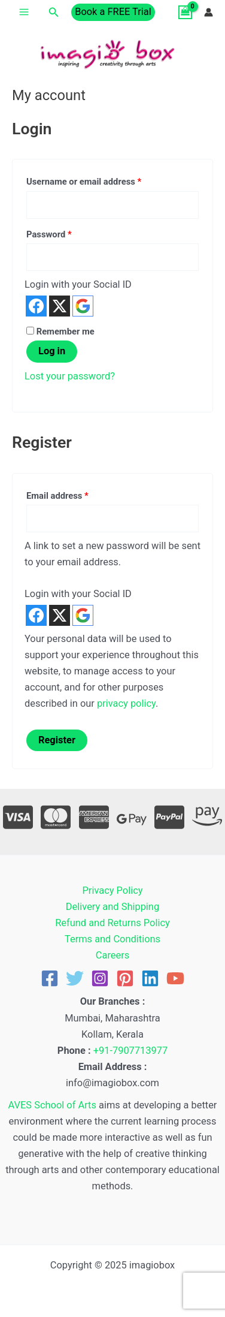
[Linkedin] (150, 978)
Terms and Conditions (112, 939)
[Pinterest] (125, 978)
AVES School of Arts (52, 1105)
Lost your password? (70, 376)
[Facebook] (50, 978)
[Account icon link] (208, 12)
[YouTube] (175, 978)
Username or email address (101, 180)
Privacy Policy (112, 890)
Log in (51, 351)
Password (66, 233)
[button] (53, 12)
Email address (74, 494)
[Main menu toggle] (24, 12)
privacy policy (126, 703)
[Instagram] (100, 978)
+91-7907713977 (130, 1050)
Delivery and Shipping (112, 906)
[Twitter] (75, 978)
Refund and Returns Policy (112, 923)
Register (56, 740)
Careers (112, 955)
